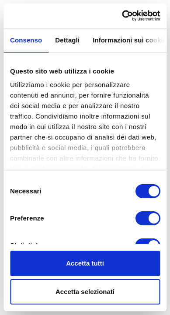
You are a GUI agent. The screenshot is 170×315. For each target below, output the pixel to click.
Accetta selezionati (85, 291)
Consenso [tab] (26, 40)
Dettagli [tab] (67, 40)
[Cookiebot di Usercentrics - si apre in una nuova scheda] (122, 15)
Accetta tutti (85, 263)
